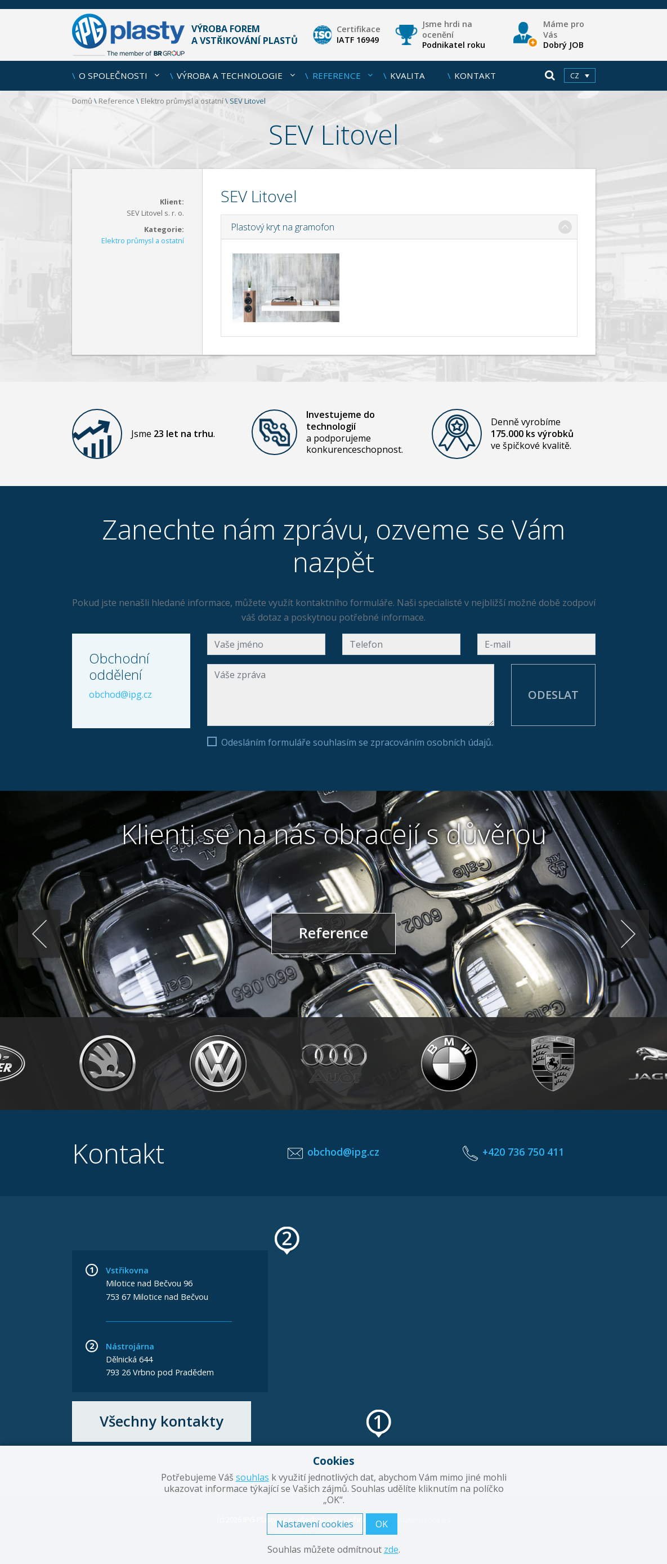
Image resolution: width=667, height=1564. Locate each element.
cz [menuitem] (574, 76)
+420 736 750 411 (523, 1151)
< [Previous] (39, 933)
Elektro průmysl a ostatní (182, 101)
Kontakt (475, 75)
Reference (342, 75)
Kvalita (407, 75)
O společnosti (119, 75)
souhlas (252, 1477)
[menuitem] (580, 75)
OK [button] (381, 1524)
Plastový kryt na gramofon (282, 227)
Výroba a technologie (236, 75)
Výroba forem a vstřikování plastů (185, 35)
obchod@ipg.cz (120, 694)
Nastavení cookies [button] (314, 1524)
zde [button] (391, 1549)
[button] (379, 1424)
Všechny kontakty (161, 1421)
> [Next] (628, 933)
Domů (82, 101)
